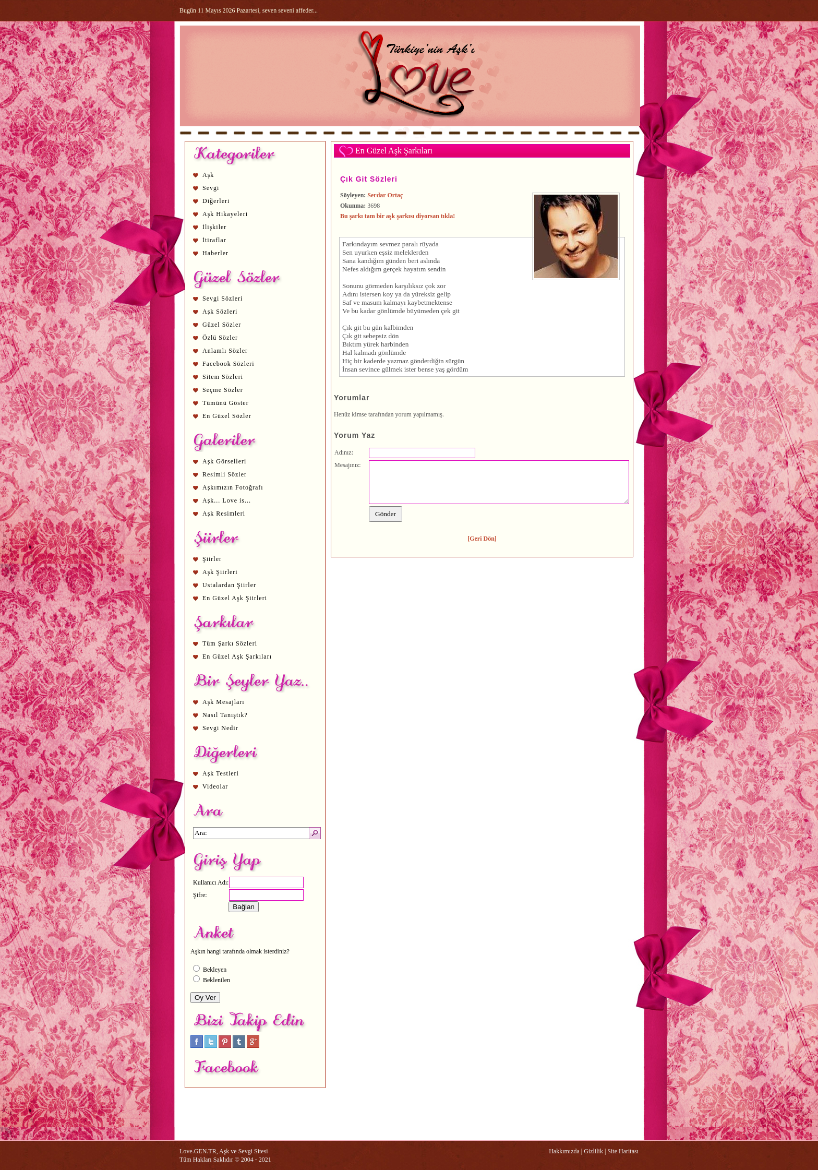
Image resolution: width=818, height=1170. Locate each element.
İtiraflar (214, 240)
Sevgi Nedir (220, 728)
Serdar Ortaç (385, 195)
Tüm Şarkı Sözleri (229, 643)
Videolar (215, 786)
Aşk (208, 174)
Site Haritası (623, 1151)
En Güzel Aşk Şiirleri (234, 598)
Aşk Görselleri (224, 461)
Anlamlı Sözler (225, 350)
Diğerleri (216, 201)
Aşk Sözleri (219, 311)
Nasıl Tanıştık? (225, 715)
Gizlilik (593, 1151)
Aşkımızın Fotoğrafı (232, 487)
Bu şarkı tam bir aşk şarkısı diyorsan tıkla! (397, 216)
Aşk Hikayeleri (225, 214)
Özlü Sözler (220, 337)
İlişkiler (214, 227)
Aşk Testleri (220, 773)
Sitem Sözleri (222, 376)
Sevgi (210, 188)
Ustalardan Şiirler (229, 585)
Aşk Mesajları (223, 702)
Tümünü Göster (225, 403)
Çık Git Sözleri (369, 179)
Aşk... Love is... (226, 500)
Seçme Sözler (222, 389)
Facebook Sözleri (228, 363)
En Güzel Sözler (226, 416)
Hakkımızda (564, 1151)
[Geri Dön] (482, 538)
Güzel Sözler (221, 324)
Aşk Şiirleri (220, 572)
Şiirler (212, 559)
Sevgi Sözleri (222, 298)
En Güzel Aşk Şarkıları (237, 656)
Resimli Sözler (224, 474)
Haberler (215, 253)
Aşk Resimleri (223, 513)
